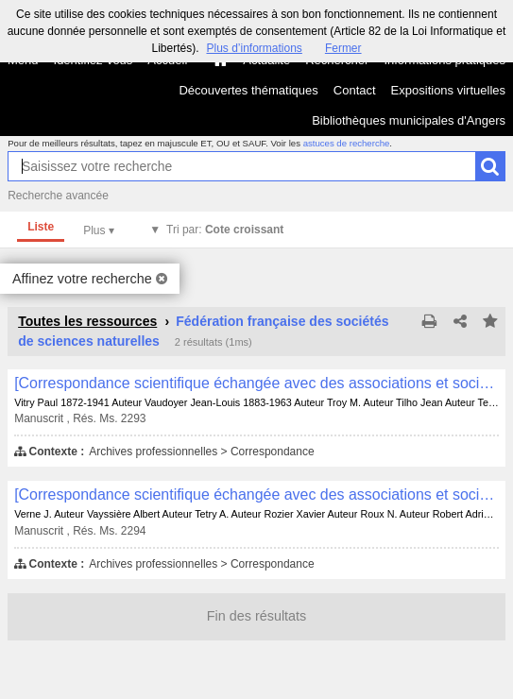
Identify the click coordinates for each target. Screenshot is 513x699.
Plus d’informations (253, 48)
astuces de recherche (346, 143)
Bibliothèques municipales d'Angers (408, 120)
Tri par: (224, 229)
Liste (40, 226)
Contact (354, 90)
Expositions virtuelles (448, 90)
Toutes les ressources (87, 321)
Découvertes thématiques (248, 90)
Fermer (343, 48)
